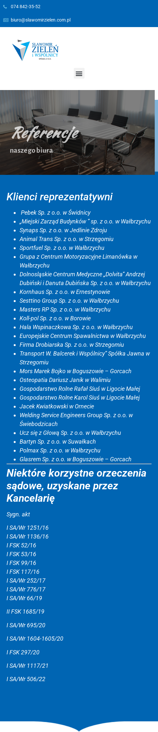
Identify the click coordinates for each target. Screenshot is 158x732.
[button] (79, 73)
